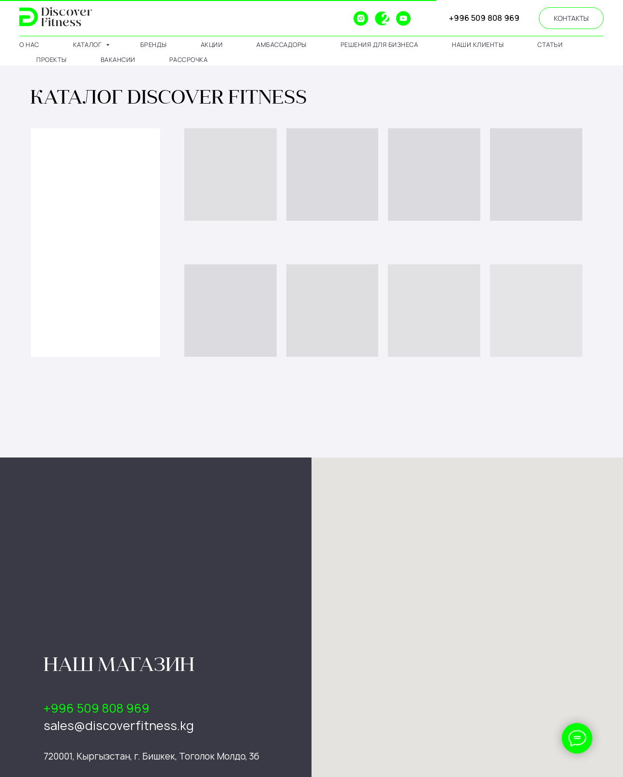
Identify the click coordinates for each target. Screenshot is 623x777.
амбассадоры (281, 44)
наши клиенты (478, 44)
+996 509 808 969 (484, 18)
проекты (51, 59)
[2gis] (382, 18)
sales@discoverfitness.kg (119, 725)
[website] (339, 18)
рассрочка (188, 59)
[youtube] (403, 18)
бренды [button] (153, 44)
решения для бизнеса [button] (379, 44)
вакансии (118, 59)
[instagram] (361, 18)
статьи (550, 44)
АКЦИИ (212, 44)
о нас (29, 44)
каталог (88, 44)
